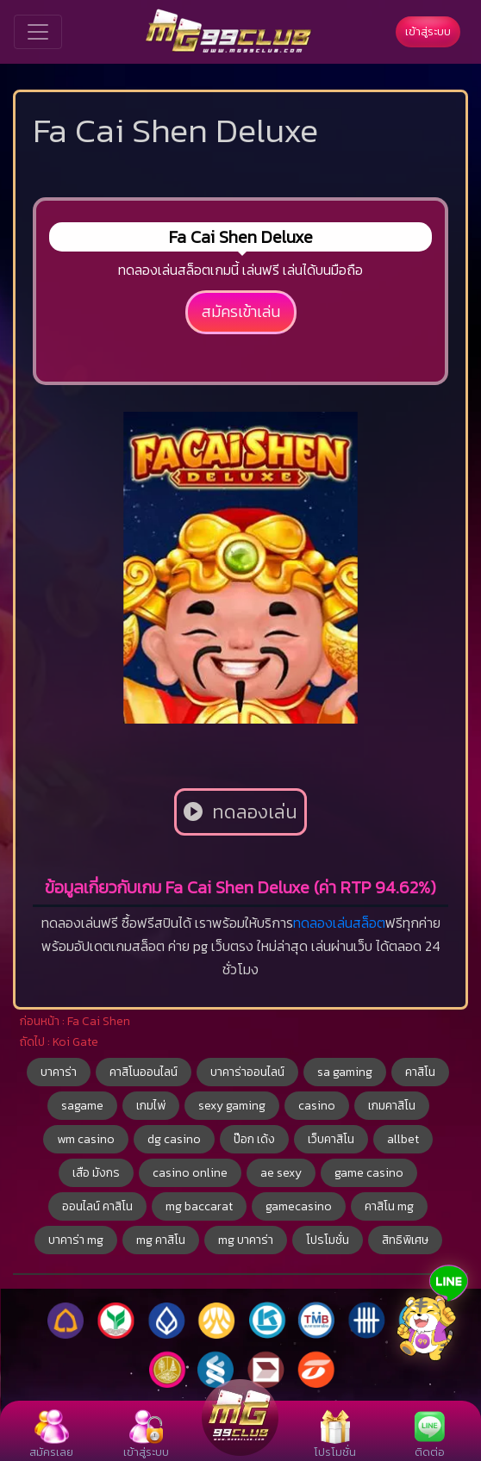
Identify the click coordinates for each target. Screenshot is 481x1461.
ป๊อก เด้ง (254, 1139)
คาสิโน (420, 1072)
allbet (403, 1139)
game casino (368, 1173)
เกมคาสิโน (391, 1106)
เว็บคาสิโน (331, 1139)
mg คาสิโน (160, 1240)
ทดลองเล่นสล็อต (339, 922)
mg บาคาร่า (245, 1240)
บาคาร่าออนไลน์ (247, 1072)
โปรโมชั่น (327, 1240)
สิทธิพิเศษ (405, 1240)
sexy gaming (231, 1106)
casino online (190, 1173)
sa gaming (344, 1072)
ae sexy (281, 1173)
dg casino (174, 1139)
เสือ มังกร (96, 1173)
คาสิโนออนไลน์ (143, 1072)
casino (316, 1106)
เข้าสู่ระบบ (428, 31)
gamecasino (298, 1206)
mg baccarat (199, 1206)
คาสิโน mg (389, 1206)
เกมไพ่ (151, 1106)
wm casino (86, 1139)
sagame (82, 1106)
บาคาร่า (59, 1072)
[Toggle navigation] (38, 32)
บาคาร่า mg (75, 1240)
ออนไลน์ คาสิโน (97, 1206)
